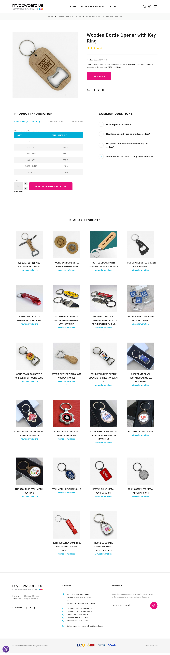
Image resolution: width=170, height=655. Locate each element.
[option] (45, 65)
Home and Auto (93, 17)
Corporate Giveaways (69, 17)
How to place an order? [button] (116, 125)
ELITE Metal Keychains (141, 432)
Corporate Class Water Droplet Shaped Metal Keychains (104, 436)
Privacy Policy (151, 648)
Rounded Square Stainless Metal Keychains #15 (103, 548)
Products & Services (93, 7)
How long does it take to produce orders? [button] (127, 136)
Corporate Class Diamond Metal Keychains (29, 436)
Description (77, 122)
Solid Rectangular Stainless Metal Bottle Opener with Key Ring (104, 321)
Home (73, 7)
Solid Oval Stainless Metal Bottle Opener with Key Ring (66, 321)
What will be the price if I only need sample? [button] (123, 164)
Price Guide (99, 80)
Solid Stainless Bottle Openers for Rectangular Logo (103, 379)
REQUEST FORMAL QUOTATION (52, 187)
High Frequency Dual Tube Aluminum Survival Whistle (66, 548)
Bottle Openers (114, 17)
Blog (113, 7)
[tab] (127, 125)
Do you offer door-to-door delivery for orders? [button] (125, 149)
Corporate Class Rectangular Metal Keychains (140, 379)
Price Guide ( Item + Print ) (27, 122)
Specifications (55, 122)
